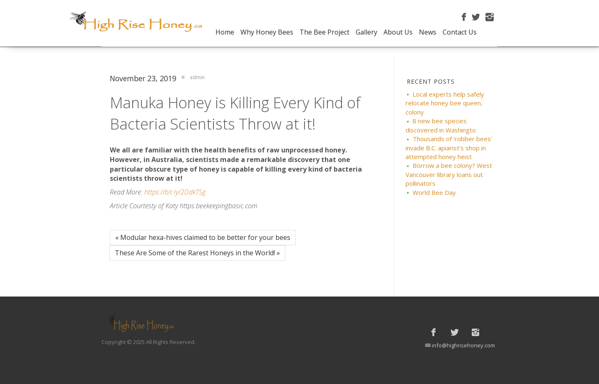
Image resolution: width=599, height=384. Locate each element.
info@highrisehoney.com (463, 345)
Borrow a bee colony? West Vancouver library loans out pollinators (449, 174)
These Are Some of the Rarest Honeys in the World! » (197, 252)
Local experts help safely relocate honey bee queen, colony (445, 103)
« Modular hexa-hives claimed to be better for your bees (202, 237)
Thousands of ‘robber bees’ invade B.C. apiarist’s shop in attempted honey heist (449, 148)
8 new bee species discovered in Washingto (441, 125)
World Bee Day (434, 192)
